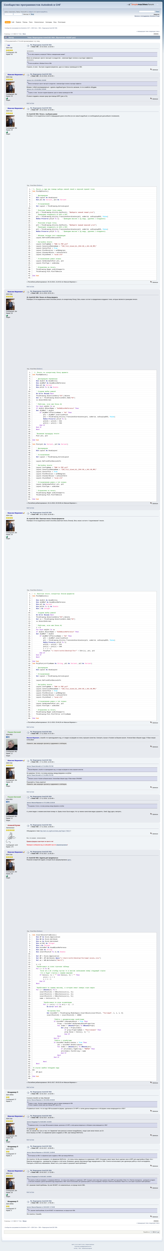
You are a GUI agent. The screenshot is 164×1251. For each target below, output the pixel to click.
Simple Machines (89, 1244)
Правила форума (32, 841)
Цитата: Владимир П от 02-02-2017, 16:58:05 (39, 1176)
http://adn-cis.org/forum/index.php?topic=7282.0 (55, 831)
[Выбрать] (39, 185)
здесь (69, 860)
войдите (30, 11)
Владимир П (13, 1092)
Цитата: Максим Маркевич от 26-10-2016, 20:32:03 (41, 1100)
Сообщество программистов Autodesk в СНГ (32, 4)
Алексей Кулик (14, 825)
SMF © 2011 (81, 1244)
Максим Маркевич (15, 74)
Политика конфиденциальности (82, 1246)
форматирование (61, 845)
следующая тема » (154, 31)
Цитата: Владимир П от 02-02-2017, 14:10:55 (39, 1122)
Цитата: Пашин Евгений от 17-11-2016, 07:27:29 (40, 766)
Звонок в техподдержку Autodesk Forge (147, 16)
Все (20, 34)
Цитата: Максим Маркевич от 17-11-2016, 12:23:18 (41, 802)
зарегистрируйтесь (41, 11)
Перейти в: (146, 1232)
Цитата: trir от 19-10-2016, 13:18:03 (36, 80)
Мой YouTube (30, 103)
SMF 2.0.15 (75, 1244)
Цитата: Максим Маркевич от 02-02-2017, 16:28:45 (41, 1152)
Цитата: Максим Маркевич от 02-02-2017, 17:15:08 (41, 1207)
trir (9, 45)
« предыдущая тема (142, 31)
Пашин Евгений (14, 732)
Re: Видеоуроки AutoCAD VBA (41, 45)
